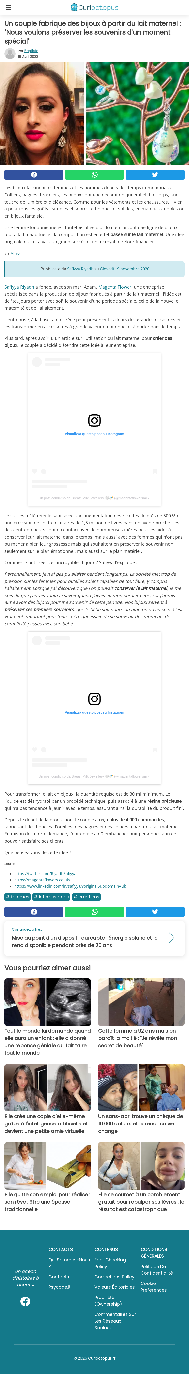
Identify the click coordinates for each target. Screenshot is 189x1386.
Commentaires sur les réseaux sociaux (115, 1321)
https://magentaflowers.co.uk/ (42, 880)
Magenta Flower (114, 287)
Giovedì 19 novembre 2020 (124, 269)
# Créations (86, 897)
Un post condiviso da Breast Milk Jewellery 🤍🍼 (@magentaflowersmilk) (94, 498)
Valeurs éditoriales (114, 1287)
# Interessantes (51, 897)
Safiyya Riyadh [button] (80, 269)
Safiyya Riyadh (19, 287)
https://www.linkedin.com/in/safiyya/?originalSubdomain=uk (70, 886)
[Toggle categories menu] (8, 7)
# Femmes (17, 897)
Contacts (58, 1277)
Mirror (15, 253)
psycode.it (59, 1287)
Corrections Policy (114, 1277)
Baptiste (31, 50)
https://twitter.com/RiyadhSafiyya (45, 873)
